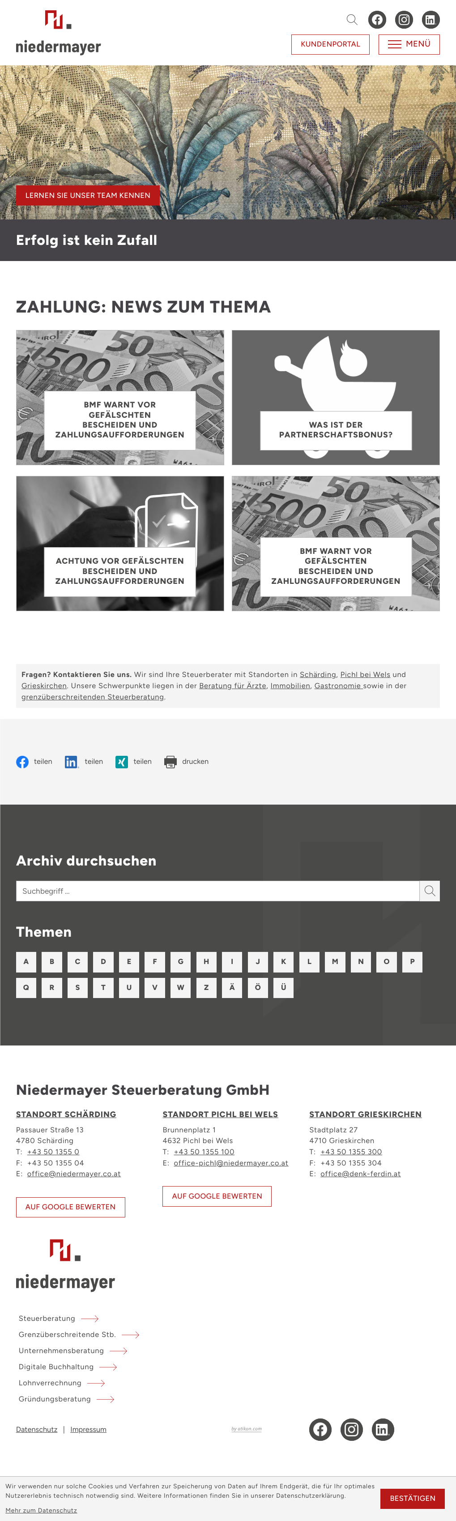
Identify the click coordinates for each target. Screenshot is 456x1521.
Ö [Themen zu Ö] (258, 987)
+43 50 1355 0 (53, 1152)
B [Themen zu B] (52, 961)
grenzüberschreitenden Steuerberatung (92, 697)
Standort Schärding (66, 1114)
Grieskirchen (44, 685)
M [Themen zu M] (335, 961)
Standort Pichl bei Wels (220, 1114)
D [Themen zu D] (103, 961)
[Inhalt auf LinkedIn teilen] (84, 762)
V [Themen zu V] (155, 987)
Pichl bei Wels (366, 674)
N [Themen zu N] (361, 961)
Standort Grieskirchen (365, 1114)
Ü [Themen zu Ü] (283, 987)
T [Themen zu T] (103, 987)
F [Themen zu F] (155, 961)
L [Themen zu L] (309, 961)
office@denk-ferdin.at (360, 1173)
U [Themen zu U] (129, 987)
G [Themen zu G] (180, 961)
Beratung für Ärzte (232, 685)
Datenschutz (37, 1429)
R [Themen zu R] (52, 987)
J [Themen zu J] (258, 961)
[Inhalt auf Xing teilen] (133, 762)
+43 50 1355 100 (204, 1152)
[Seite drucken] (186, 762)
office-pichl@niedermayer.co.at (231, 1163)
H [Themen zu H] (206, 961)
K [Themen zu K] (283, 961)
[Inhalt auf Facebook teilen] (34, 762)
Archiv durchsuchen (86, 860)
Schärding (318, 674)
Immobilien (291, 685)
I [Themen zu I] (232, 961)
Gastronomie (339, 685)
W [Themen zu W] (180, 987)
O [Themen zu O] (387, 961)
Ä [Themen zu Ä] (232, 987)
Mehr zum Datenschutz (41, 1510)
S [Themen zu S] (78, 987)
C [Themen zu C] (78, 961)
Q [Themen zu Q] (26, 987)
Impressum (88, 1429)
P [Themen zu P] (412, 961)
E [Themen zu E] (129, 961)
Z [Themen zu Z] (206, 987)
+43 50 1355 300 (351, 1152)
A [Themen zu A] (26, 961)
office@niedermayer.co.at (74, 1173)
